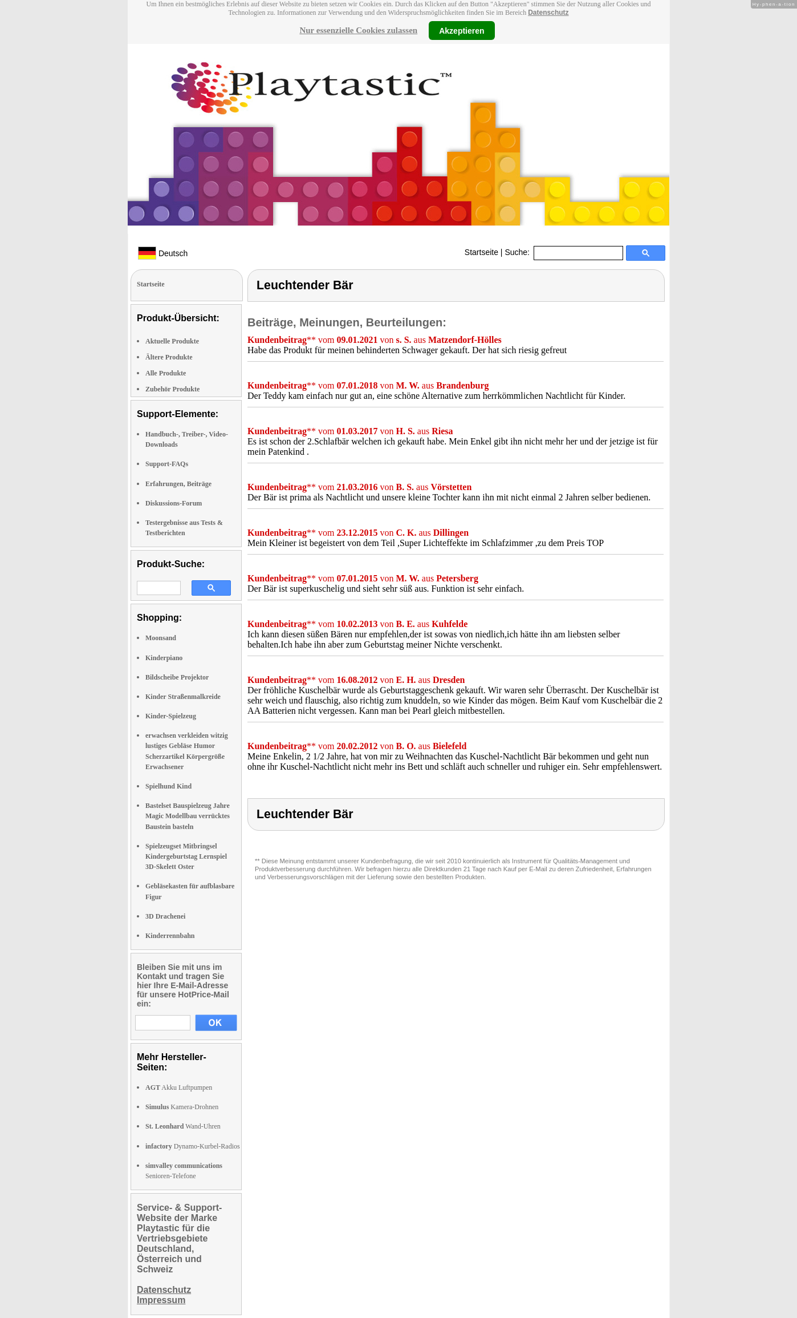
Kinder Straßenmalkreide (183, 697)
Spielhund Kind (168, 786)
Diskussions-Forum (173, 503)
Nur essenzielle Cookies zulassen (358, 30)
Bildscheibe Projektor (177, 677)
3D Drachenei (165, 916)
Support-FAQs (166, 464)
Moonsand (160, 638)
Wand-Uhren (183, 1126)
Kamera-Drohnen (181, 1107)
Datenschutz (548, 13)
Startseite (481, 252)
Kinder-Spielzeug (170, 716)
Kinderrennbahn (169, 936)
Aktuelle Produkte (172, 341)
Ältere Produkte (169, 357)
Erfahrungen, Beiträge (178, 484)
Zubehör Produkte (172, 389)
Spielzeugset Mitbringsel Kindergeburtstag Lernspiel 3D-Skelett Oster (186, 856)
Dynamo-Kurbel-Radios (192, 1146)
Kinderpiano (163, 658)
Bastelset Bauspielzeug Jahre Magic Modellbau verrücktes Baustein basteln (187, 816)
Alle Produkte (165, 373)
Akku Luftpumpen (178, 1087)
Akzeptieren (461, 30)
